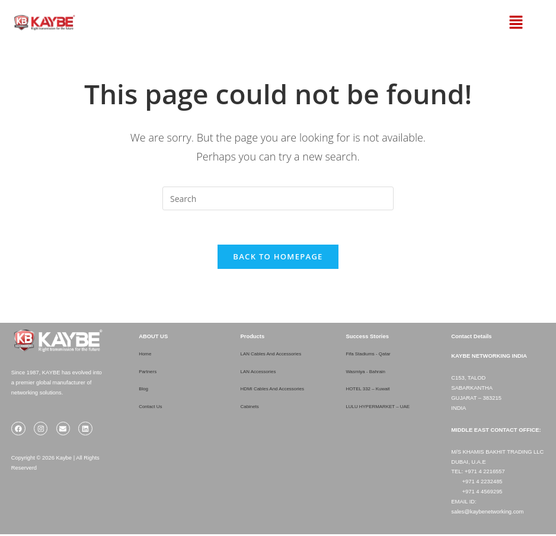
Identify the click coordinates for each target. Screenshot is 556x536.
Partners (149, 373)
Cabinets (252, 408)
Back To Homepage (277, 258)
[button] (501, 22)
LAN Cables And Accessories (276, 356)
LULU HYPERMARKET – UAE (383, 408)
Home (146, 356)
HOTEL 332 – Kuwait (372, 390)
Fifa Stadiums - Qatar (372, 356)
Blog (144, 390)
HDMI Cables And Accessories (278, 390)
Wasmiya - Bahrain (369, 373)
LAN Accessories (262, 373)
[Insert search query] (278, 198)
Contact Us (152, 408)
